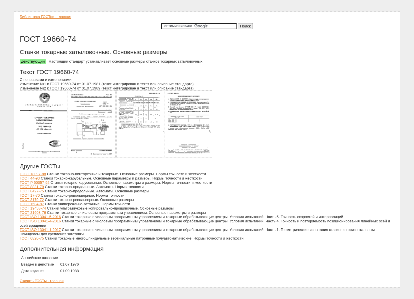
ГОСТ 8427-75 (32, 191)
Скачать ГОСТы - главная (42, 281)
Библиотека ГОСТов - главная (45, 17)
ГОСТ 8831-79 (32, 187)
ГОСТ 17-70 (30, 195)
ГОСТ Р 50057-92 (34, 182)
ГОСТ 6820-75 (32, 238)
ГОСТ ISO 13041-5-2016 (40, 217)
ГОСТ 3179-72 (32, 200)
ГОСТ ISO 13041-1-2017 (40, 230)
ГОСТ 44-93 (30, 178)
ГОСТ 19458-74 (33, 208)
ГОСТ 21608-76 (33, 212)
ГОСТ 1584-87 (32, 204)
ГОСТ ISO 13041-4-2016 (40, 221)
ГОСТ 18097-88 (33, 174)
